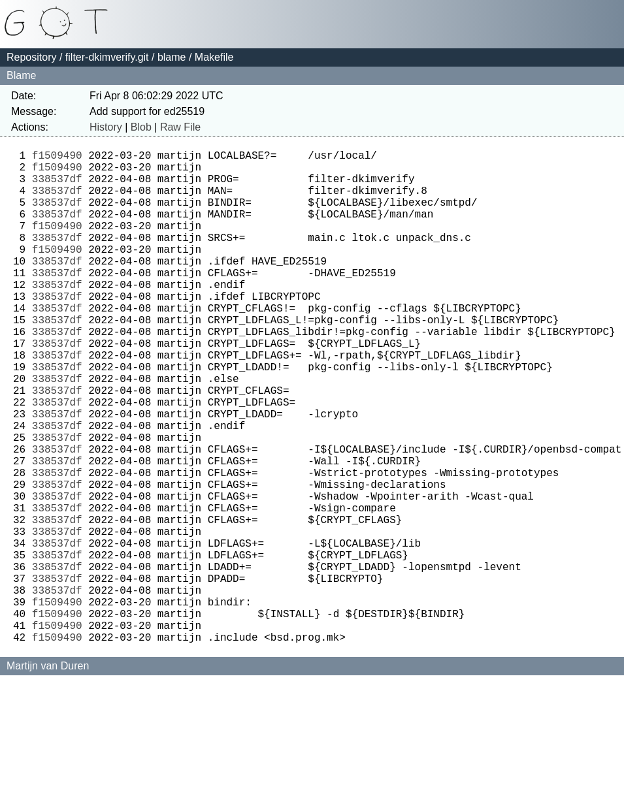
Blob (141, 127)
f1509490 (57, 157)
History (106, 127)
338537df (57, 186)
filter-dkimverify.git (107, 57)
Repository (31, 57)
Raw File (180, 127)
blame (171, 57)
